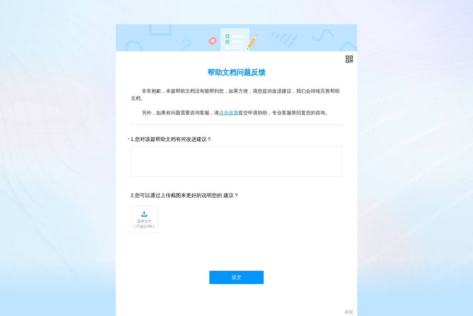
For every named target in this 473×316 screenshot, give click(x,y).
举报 (348, 312)
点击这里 (228, 112)
